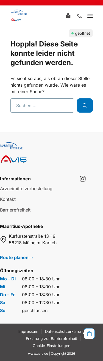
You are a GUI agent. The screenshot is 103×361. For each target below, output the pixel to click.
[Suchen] (85, 105)
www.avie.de (38, 353)
